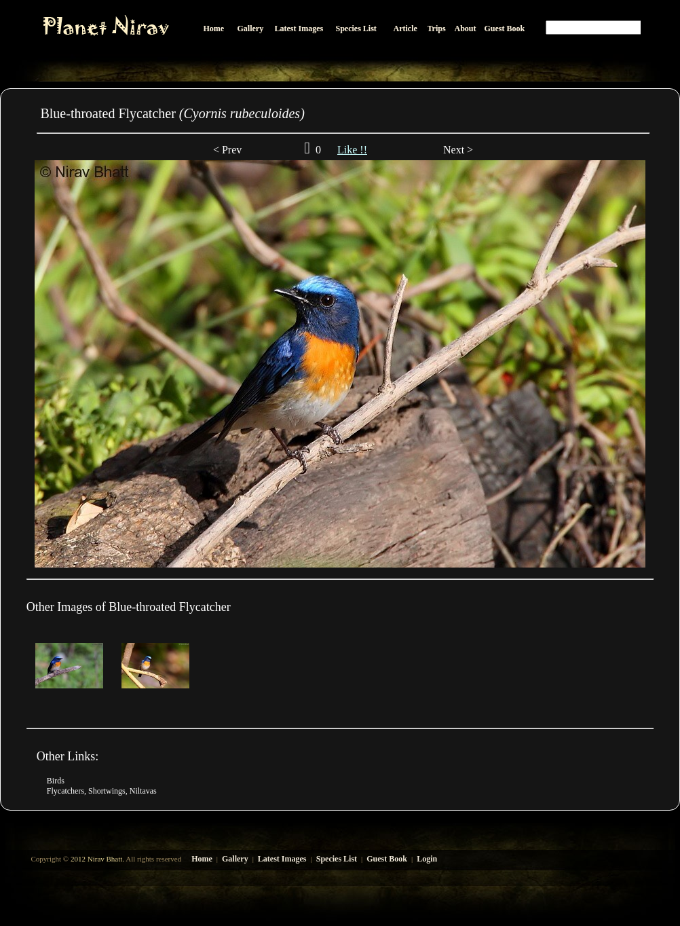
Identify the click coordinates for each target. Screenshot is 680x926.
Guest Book (386, 859)
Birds (55, 780)
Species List (336, 859)
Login (427, 859)
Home (201, 859)
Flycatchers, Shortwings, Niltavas (102, 791)
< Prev (227, 149)
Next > (456, 149)
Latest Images (282, 859)
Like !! (352, 149)
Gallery (235, 859)
